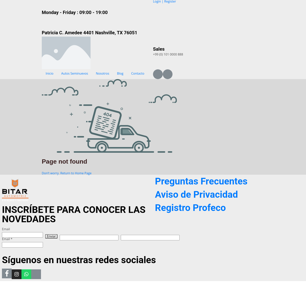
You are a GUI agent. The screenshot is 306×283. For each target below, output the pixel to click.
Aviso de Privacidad (196, 194)
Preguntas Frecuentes (201, 181)
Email (6, 229)
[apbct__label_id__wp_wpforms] (89, 237)
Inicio (49, 73)
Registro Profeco (190, 207)
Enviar (51, 236)
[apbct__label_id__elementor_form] (150, 237)
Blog (120, 73)
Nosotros (102, 73)
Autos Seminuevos (74, 73)
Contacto (137, 73)
